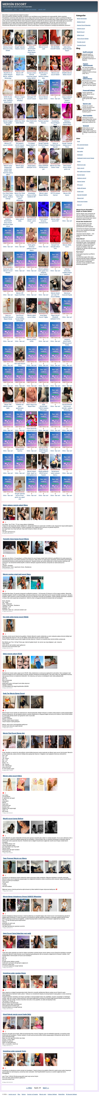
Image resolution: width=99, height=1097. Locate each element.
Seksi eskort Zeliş (19, 212)
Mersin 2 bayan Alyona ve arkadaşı (19, 90)
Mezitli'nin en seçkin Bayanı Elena (43, 443)
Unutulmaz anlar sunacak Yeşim (14, 1051)
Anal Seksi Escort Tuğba (43, 308)
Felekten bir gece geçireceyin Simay (19, 399)
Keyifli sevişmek (88, 52)
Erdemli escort (81, 28)
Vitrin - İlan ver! (55, 90)
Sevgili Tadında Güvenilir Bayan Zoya (43, 137)
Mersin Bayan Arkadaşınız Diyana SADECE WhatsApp (22, 897)
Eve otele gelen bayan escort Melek (15, 617)
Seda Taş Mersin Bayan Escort (14, 693)
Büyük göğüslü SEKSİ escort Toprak (43, 465)
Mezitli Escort (80, 32)
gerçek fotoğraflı (82, 195)
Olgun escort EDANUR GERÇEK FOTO (55, 309)
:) (5, 522)
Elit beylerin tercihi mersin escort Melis (19, 137)
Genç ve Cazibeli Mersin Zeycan (55, 137)
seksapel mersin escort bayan (86, 158)
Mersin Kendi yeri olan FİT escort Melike (55, 287)
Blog (15, 9)
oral (79, 141)
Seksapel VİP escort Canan (31, 90)
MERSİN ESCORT (14, 4)
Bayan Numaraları (82, 18)
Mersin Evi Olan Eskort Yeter (55, 158)
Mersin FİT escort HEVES (8, 136)
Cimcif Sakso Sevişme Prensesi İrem (43, 213)
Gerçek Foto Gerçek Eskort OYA (55, 238)
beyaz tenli (81, 198)
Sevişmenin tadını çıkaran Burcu (55, 465)
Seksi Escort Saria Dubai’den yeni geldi (17, 933)
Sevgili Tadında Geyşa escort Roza (67, 137)
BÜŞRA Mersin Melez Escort (67, 66)
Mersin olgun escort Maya (31, 308)
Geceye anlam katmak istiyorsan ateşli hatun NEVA (31, 67)
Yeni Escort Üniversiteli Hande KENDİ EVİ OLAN (19, 310)
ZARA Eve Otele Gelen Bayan (19, 114)
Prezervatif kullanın (89, 90)
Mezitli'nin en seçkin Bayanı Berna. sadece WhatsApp (8, 67)
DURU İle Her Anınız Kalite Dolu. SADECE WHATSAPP (8, 91)
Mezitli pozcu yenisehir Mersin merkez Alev (43, 67)
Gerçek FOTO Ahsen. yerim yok (31, 213)
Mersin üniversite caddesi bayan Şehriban (67, 263)
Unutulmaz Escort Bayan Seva (55, 115)
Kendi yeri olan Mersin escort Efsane (8, 263)
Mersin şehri (41, 9)
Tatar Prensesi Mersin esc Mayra (15, 858)
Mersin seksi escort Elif (55, 212)
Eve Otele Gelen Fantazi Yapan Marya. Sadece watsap (8, 187)
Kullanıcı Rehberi (52, 1094)
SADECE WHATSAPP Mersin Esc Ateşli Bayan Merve (31, 42)
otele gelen (81, 148)
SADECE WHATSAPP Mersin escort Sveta (67, 334)
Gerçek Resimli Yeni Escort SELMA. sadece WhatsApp (67, 399)
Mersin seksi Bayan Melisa (43, 186)
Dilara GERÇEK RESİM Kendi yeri (43, 159)
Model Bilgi (61, 1094)
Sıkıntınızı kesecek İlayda (67, 286)
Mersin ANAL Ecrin (67, 238)
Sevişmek (86, 126)
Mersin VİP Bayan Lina (19, 66)
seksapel (80, 155)
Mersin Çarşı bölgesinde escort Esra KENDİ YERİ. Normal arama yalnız (8, 161)
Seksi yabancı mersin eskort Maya (15, 505)
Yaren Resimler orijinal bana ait (31, 421)
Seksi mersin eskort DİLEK (12, 654)
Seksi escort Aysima (19, 442)
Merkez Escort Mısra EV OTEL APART (8, 41)
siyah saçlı (80, 191)
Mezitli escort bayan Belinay (13, 819)
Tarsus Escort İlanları (83, 38)
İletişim (21, 9)
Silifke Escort (80, 35)
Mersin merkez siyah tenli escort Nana (17, 574)
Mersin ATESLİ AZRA (31, 332)
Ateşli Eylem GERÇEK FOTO (31, 158)
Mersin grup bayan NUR (19, 158)
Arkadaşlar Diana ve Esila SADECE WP (31, 187)
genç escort (81, 168)
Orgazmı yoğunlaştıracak (88, 64)
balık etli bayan (82, 188)
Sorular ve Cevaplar (30, 9)
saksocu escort (82, 178)
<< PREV (29, 1088)
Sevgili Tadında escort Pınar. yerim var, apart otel (19, 488)
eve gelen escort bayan (84, 171)
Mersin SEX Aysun (67, 186)
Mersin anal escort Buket (55, 66)
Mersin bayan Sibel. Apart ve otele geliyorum (31, 465)
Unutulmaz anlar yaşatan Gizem (14, 973)
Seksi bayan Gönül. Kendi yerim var (67, 159)
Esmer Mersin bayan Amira (43, 90)
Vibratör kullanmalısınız (87, 77)
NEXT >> (46, 1088)
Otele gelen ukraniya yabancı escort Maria (31, 239)
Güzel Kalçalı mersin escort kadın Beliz (17, 1014)
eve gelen (80, 151)
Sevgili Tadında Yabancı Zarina (19, 40)
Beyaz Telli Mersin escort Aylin (8, 398)
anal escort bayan (82, 201)
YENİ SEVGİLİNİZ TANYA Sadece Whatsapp (43, 399)
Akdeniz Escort (81, 22)
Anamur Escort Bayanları (84, 25)
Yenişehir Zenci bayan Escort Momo (16, 539)
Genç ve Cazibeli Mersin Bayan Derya (8, 309)
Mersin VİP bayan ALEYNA (19, 286)
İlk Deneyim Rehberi (71, 1094)
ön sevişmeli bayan (83, 145)
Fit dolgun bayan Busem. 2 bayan (31, 137)
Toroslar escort (81, 42)
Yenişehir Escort (81, 45)
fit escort (80, 185)
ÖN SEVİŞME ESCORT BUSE (55, 40)
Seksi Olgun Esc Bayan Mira (31, 397)
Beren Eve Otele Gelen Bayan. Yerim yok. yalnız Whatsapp (19, 188)
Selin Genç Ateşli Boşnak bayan (67, 41)
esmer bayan (81, 175)
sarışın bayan (81, 181)
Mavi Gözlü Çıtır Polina (31, 114)
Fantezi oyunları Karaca (43, 114)
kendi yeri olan (82, 165)
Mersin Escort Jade (43, 40)
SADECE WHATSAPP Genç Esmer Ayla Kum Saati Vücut (8, 214)
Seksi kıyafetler (87, 115)
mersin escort (8, 9)
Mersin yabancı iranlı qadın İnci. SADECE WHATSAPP (43, 263)
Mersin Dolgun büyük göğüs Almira (8, 115)
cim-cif (80, 205)
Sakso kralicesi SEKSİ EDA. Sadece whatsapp (67, 91)
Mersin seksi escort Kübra (12, 776)
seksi (79, 161)
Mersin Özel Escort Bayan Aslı (14, 733)
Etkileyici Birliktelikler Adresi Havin (67, 115)
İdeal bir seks (87, 104)
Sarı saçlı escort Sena (19, 356)
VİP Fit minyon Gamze (55, 186)
